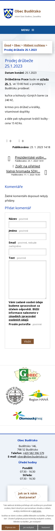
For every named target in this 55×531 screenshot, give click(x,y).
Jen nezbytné (28, 527)
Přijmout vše (10, 527)
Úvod (7, 45)
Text (17, 258)
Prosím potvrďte (25, 324)
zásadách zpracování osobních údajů (22, 318)
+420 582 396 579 (33, 453)
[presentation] (27, 333)
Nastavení (46, 527)
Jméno (18, 230)
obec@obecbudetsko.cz (32, 456)
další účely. (37, 511)
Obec (17, 45)
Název (18, 219)
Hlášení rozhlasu (34, 45)
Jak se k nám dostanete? (27, 495)
